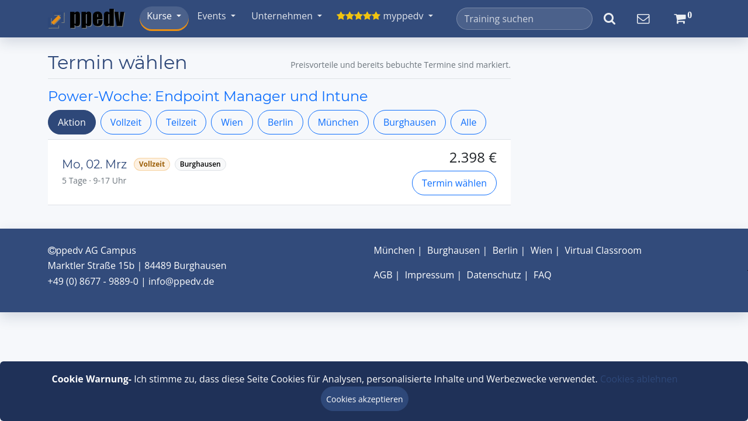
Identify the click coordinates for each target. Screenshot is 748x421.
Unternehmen (283, 15)
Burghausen (409, 122)
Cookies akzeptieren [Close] (364, 399)
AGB (383, 274)
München (338, 122)
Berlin (280, 122)
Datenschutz (494, 274)
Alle (468, 122)
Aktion (72, 122)
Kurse (160, 15)
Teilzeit (181, 122)
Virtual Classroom (603, 250)
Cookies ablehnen (639, 378)
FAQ (543, 274)
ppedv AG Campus (92, 250)
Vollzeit (125, 122)
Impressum (429, 274)
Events (213, 15)
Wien (232, 122)
